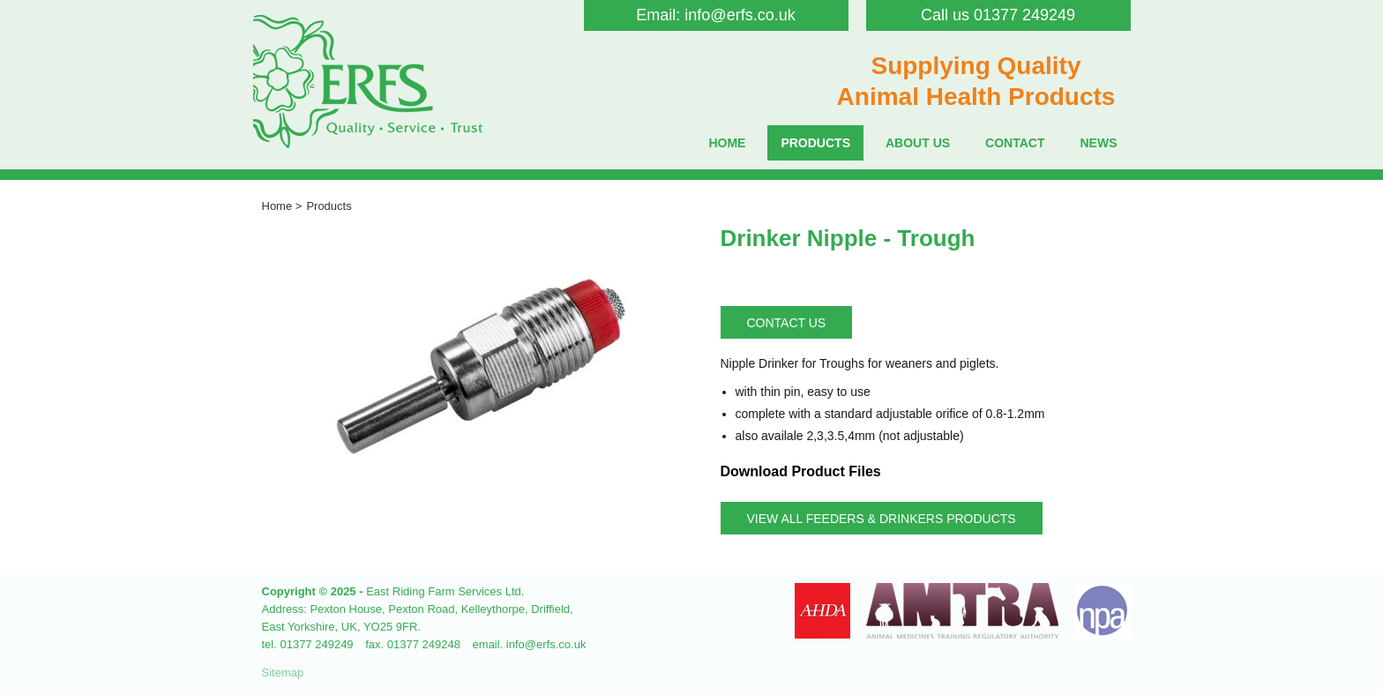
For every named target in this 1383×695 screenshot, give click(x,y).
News (1099, 143)
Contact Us (786, 323)
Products (815, 143)
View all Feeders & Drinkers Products (881, 519)
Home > (282, 206)
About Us (918, 143)
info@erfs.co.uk (739, 15)
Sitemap (283, 672)
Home (726, 143)
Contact (1014, 143)
